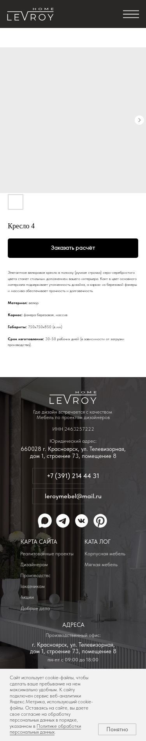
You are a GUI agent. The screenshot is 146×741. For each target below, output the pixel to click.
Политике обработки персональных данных (45, 729)
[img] (30, 14)
